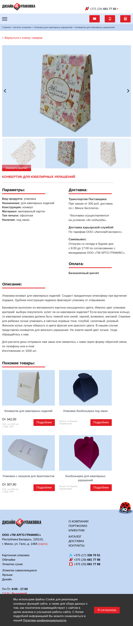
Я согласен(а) (106, 610)
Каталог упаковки (22, 27)
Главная (6, 27)
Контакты (77, 545)
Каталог (75, 536)
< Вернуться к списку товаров (22, 37)
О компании (78, 521)
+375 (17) (87, 555)
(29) (103, 9)
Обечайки (8, 559)
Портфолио (78, 526)
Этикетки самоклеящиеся (19, 570)
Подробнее (44, 422)
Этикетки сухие (12, 564)
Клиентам (77, 530)
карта (43, 544)
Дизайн (7, 579)
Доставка (76, 541)
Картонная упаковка (15, 555)
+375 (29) (87, 559)
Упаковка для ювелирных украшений (53, 27)
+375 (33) (87, 564)
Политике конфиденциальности (44, 620)
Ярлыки (7, 575)
